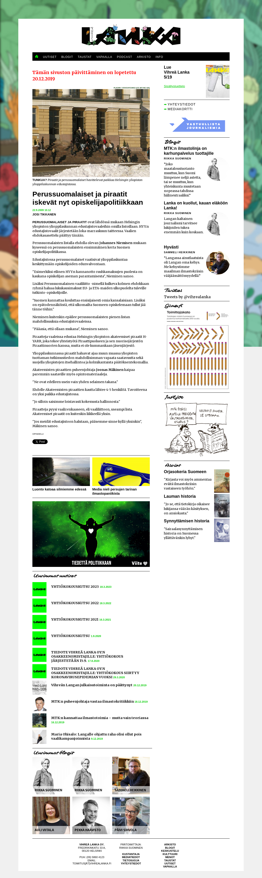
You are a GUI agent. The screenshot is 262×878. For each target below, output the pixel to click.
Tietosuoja (131, 860)
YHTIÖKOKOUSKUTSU (70, 636)
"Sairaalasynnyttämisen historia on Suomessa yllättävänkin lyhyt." (183, 533)
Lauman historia (180, 496)
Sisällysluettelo (174, 86)
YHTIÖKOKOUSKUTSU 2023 (75, 586)
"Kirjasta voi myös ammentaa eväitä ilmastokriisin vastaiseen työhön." (188, 484)
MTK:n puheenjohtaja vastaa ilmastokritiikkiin (93, 701)
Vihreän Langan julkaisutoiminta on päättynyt (91, 685)
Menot (170, 857)
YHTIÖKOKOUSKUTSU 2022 (75, 603)
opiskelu (38, 434)
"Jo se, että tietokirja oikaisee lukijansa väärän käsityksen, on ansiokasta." (187, 508)
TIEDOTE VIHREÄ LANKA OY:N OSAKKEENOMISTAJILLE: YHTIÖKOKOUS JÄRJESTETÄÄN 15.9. (87, 656)
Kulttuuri (170, 854)
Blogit (170, 847)
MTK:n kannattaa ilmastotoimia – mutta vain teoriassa (99, 718)
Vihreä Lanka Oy (91, 844)
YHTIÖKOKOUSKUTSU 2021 (74, 619)
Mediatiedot (131, 857)
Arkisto (170, 844)
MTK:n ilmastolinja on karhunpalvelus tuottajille (189, 151)
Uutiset (170, 863)
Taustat (170, 860)
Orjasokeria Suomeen (185, 471)
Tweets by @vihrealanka (187, 296)
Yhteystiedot (131, 863)
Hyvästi (171, 247)
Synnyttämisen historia (186, 521)
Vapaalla (170, 866)
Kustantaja (131, 854)
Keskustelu (170, 850)
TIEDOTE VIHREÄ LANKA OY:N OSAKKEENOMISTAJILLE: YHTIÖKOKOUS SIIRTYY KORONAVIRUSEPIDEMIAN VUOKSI (95, 673)
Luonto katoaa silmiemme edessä (59, 489)
